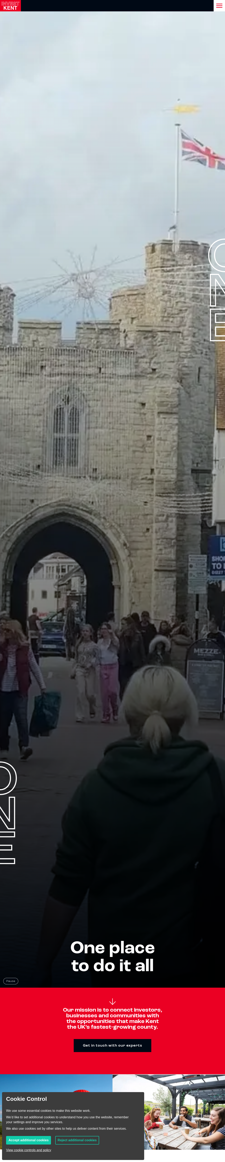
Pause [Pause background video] (10, 981)
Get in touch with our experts (112, 1045)
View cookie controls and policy (28, 1150)
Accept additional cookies (29, 1140)
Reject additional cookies (77, 1140)
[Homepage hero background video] (112, 494)
